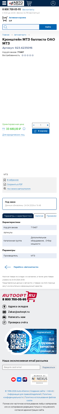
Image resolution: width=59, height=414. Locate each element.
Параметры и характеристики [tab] (18, 216)
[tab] (18, 215)
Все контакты (28, 9)
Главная (5, 35)
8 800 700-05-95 (14, 299)
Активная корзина (17, 17)
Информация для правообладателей (24, 394)
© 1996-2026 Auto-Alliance (17, 391)
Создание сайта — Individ (41, 391)
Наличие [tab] (39, 216)
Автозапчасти (20, 35)
